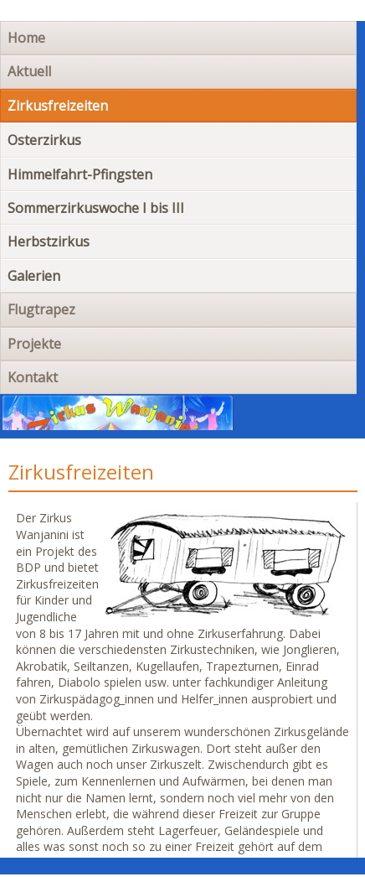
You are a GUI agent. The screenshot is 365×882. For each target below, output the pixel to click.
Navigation (300, 416)
